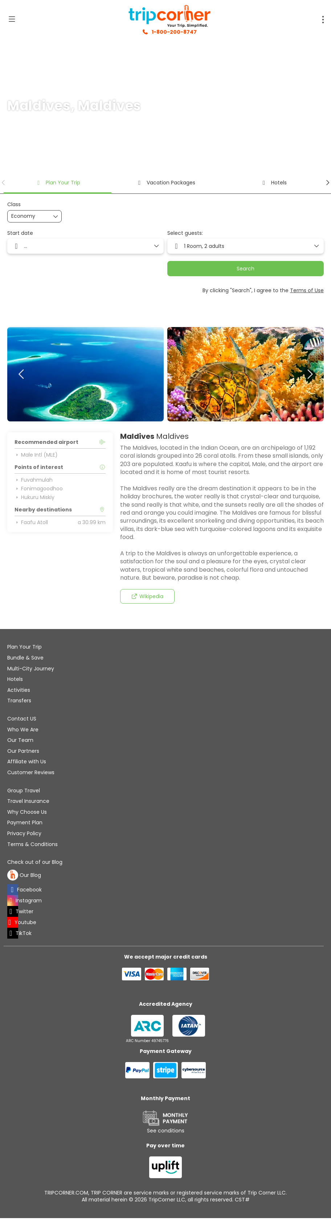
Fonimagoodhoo (39, 488)
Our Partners (23, 751)
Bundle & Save (25, 657)
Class (14, 204)
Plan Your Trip (24, 646)
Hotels (15, 679)
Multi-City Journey (30, 668)
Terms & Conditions (32, 844)
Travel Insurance (28, 801)
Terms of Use (307, 290)
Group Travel (23, 790)
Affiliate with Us (26, 761)
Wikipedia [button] (147, 596)
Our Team (20, 740)
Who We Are (22, 729)
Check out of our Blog (34, 862)
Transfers (19, 700)
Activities (18, 690)
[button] (3, 182)
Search (245, 268)
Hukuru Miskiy (34, 497)
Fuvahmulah (34, 479)
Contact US (21, 718)
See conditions (165, 1130)
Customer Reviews (30, 772)
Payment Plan (24, 822)
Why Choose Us (27, 812)
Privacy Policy (24, 833)
